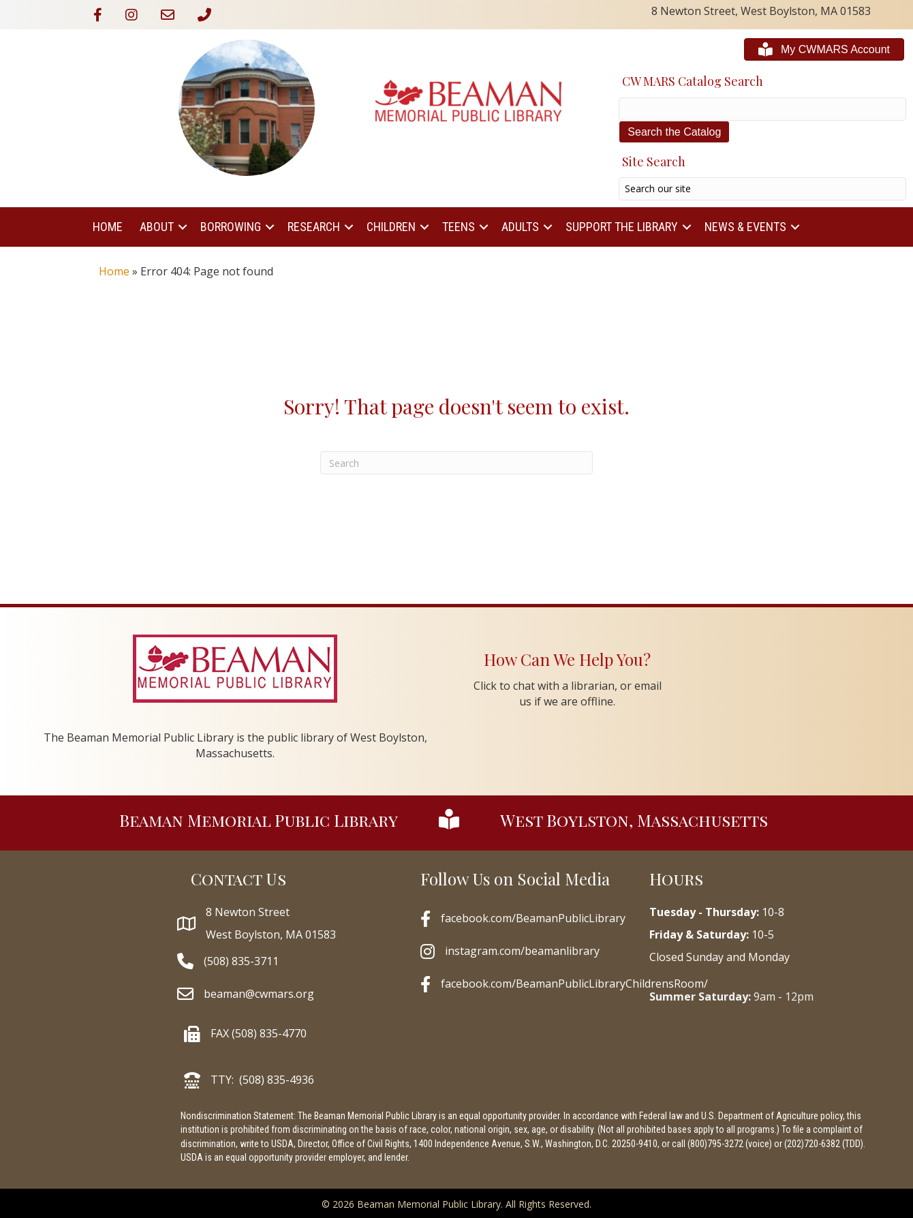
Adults (520, 226)
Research (314, 226)
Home (108, 226)
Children (391, 226)
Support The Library (622, 226)
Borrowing (230, 226)
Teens (458, 226)
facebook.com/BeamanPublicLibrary (533, 918)
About (157, 226)
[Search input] (762, 188)
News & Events (745, 226)
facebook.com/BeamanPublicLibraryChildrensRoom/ (574, 983)
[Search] (456, 462)
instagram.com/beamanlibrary (522, 950)
